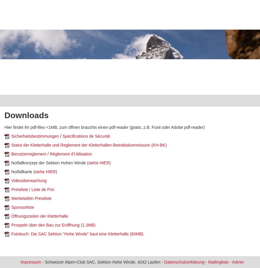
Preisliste (19, 189)
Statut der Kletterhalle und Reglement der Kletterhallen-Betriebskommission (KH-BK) (89, 145)
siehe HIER (99, 163)
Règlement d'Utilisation (71, 154)
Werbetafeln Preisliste (31, 198)
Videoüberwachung (29, 180)
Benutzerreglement (28, 154)
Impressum (30, 262)
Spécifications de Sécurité (86, 136)
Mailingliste (218, 262)
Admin (238, 262)
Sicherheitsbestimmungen (35, 136)
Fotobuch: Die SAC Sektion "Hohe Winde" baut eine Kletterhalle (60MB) (77, 234)
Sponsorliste (22, 207)
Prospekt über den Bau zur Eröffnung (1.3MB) (53, 225)
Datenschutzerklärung (184, 262)
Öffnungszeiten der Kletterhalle (39, 216)
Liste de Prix (42, 189)
